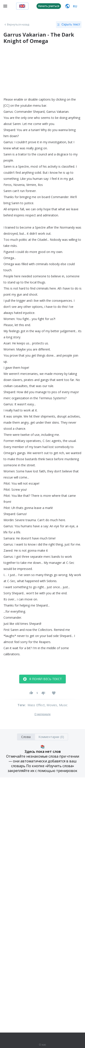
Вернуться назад (16, 24)
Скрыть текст (68, 25)
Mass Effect (36, 705)
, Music (62, 705)
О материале (42, 714)
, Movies (51, 705)
